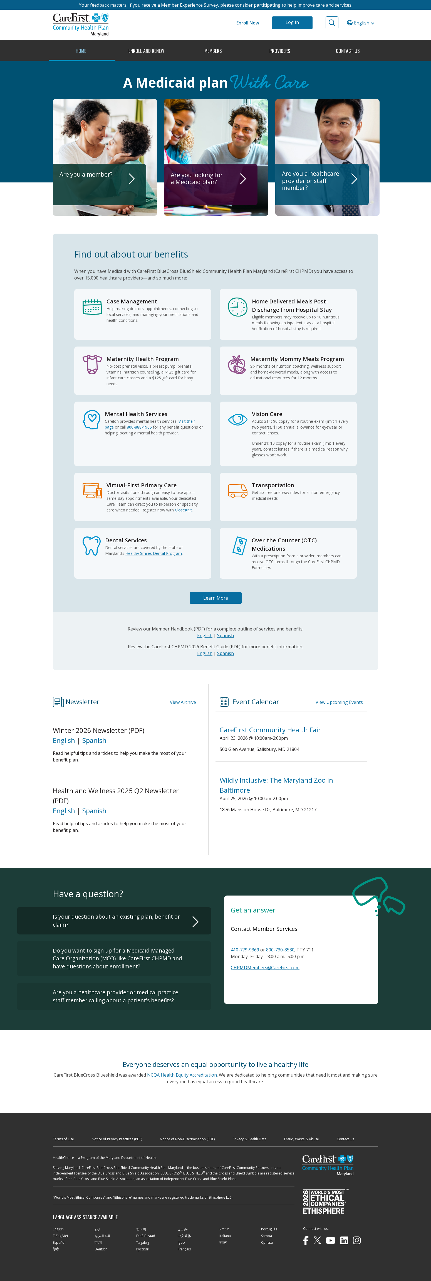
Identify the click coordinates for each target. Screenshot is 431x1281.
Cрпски (267, 1242)
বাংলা (98, 1242)
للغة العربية (102, 1235)
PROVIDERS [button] (280, 50)
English (204, 635)
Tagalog (142, 1242)
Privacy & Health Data (249, 1139)
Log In (292, 22)
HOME (81, 50)
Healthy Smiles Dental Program (153, 553)
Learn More (215, 598)
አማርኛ (224, 1229)
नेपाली (223, 1242)
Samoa (266, 1235)
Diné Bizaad (145, 1235)
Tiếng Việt (60, 1235)
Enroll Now (247, 23)
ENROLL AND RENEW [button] (146, 50)
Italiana (225, 1235)
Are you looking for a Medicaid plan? (197, 191)
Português (269, 1229)
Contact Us (345, 1139)
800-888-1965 (139, 427)
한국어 (141, 1229)
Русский (142, 1249)
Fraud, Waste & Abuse (301, 1139)
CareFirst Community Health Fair (270, 729)
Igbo (181, 1242)
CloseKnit (183, 510)
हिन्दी (56, 1249)
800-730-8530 (280, 950)
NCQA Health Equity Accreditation (182, 1075)
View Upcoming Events (339, 702)
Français (184, 1249)
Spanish (225, 635)
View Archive (183, 702)
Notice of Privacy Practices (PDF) (117, 1139)
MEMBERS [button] (213, 50)
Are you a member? (86, 190)
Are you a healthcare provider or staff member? (311, 191)
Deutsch (101, 1249)
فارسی (183, 1229)
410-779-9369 (245, 950)
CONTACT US (348, 50)
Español (59, 1242)
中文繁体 (184, 1235)
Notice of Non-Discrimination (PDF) (187, 1139)
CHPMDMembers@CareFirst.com (265, 968)
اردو (97, 1229)
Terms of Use (63, 1139)
